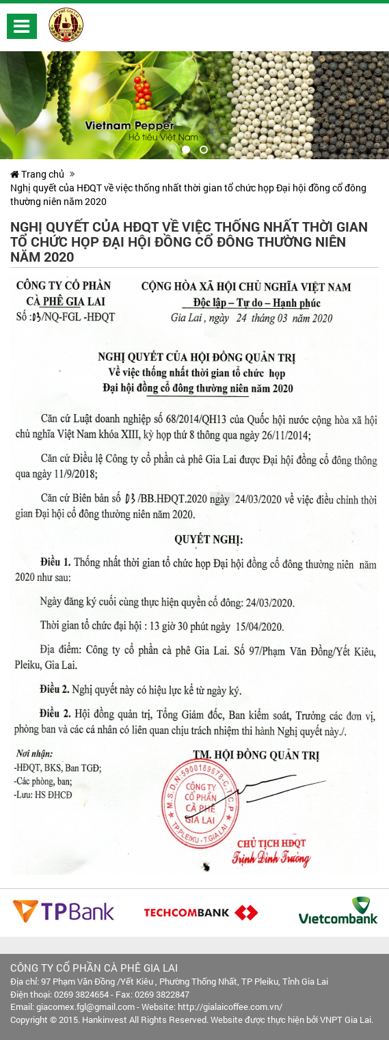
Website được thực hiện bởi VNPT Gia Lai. (292, 1019)
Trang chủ (37, 173)
